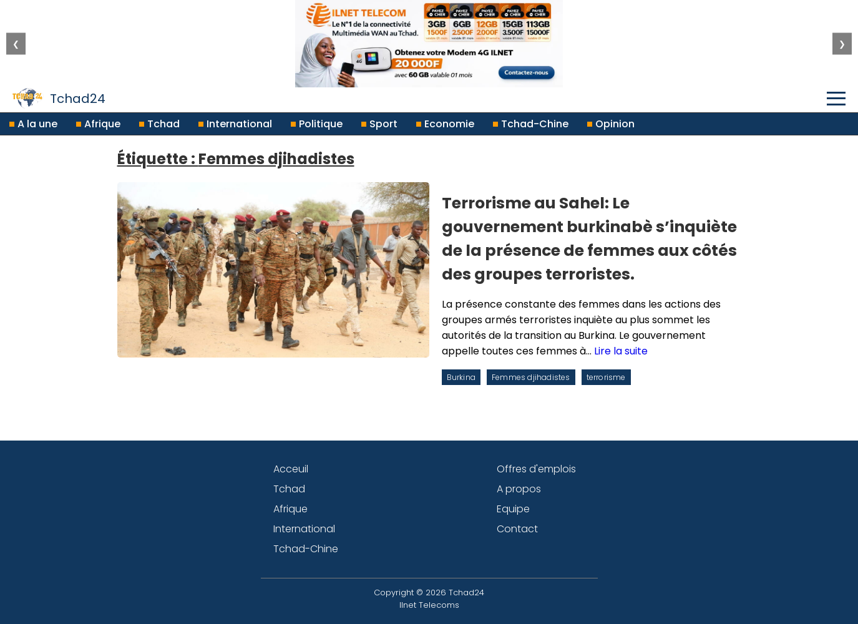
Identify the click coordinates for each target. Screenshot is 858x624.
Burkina (461, 377)
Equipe (513, 509)
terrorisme (606, 377)
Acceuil (290, 469)
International (235, 124)
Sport (379, 124)
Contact (517, 529)
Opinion (611, 124)
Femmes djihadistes (531, 377)
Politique (317, 124)
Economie (445, 124)
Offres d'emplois (536, 469)
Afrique (98, 124)
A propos (519, 489)
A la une (33, 124)
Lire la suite (621, 351)
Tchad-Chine (530, 124)
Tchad (159, 124)
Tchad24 (58, 98)
